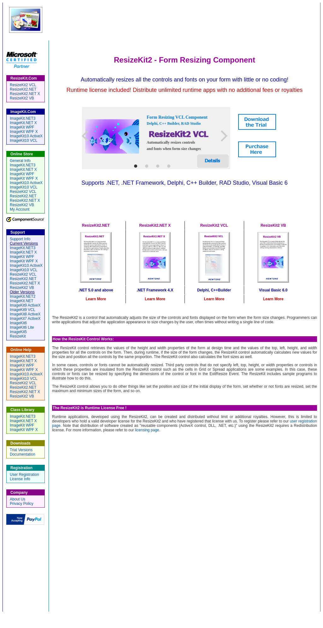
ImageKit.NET (21, 301)
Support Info (20, 239)
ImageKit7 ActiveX (25, 318)
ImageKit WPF (22, 127)
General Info (20, 160)
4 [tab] (168, 166)
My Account (19, 209)
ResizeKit (18, 336)
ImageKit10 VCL (23, 140)
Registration (197, 615)
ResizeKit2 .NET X (158, 203)
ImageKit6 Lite (22, 327)
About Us (17, 499)
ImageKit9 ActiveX (25, 305)
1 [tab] (135, 166)
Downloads (169, 615)
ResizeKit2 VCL (220, 203)
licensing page (147, 430)
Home (97, 615)
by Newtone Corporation (278, 21)
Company (223, 615)
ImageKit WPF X (24, 131)
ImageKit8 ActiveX (25, 314)
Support (145, 615)
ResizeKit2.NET (23, 89)
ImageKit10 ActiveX (26, 136)
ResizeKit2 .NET (96, 203)
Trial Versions (21, 450)
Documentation (22, 454)
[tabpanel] (156, 138)
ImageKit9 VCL (22, 310)
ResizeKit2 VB (278, 203)
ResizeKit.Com (169, 20)
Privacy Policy (21, 503)
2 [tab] (146, 166)
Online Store (120, 615)
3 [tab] (157, 166)
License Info (20, 479)
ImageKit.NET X (23, 123)
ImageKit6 (18, 323)
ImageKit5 (18, 332)
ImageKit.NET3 (22, 118)
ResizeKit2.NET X (25, 94)
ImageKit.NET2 (22, 296)
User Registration (24, 474)
